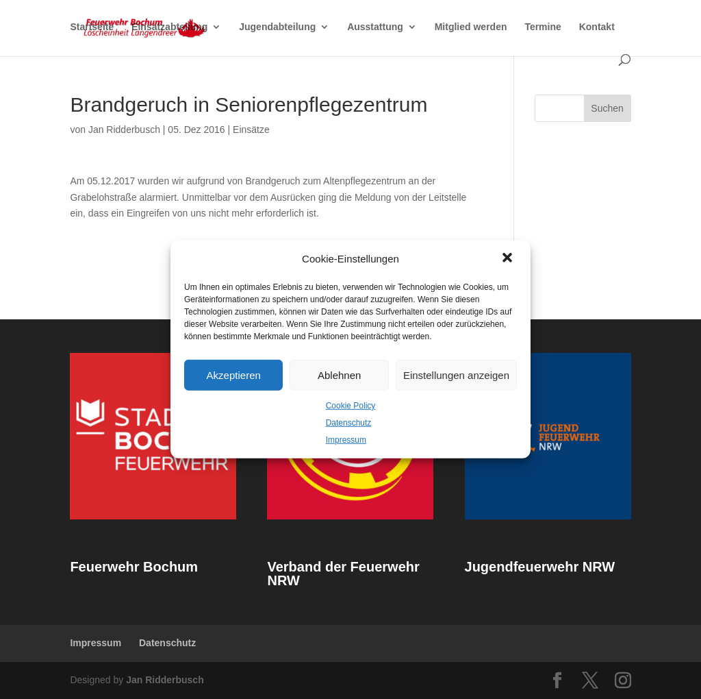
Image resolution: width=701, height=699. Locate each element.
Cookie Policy (351, 405)
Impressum (346, 439)
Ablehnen (339, 374)
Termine (542, 28)
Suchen (607, 108)
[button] (508, 259)
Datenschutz (349, 423)
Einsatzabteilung (169, 28)
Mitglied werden (471, 28)
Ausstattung (375, 28)
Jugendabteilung (277, 28)
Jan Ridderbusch (124, 129)
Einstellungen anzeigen (456, 374)
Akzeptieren (234, 374)
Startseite (92, 28)
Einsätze (251, 129)
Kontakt (597, 28)
